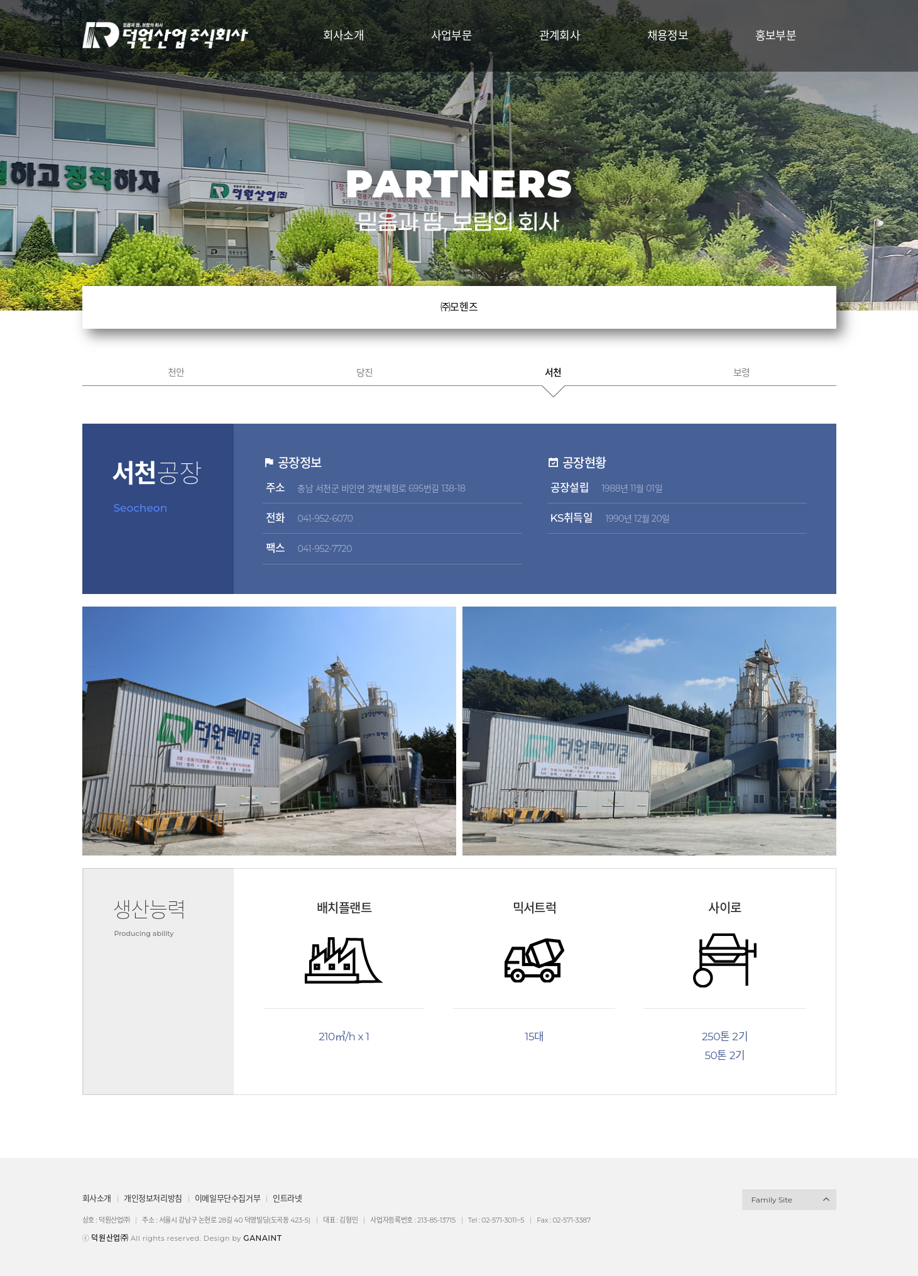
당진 (364, 372)
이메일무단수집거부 (228, 1198)
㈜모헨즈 (459, 307)
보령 (741, 372)
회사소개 (96, 1198)
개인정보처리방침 (153, 1198)
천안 (176, 372)
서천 (553, 372)
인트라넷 (287, 1198)
